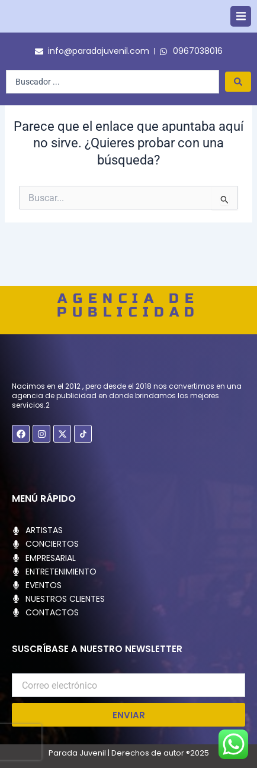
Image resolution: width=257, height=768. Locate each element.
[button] (240, 25)
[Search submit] (238, 101)
